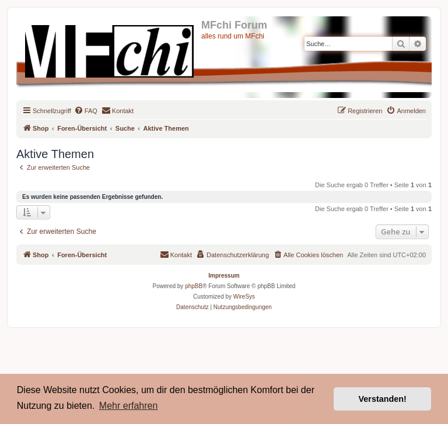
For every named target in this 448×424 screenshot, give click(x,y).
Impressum (223, 275)
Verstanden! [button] (383, 399)
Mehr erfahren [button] (128, 406)
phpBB (193, 286)
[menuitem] (85, 111)
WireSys (244, 296)
